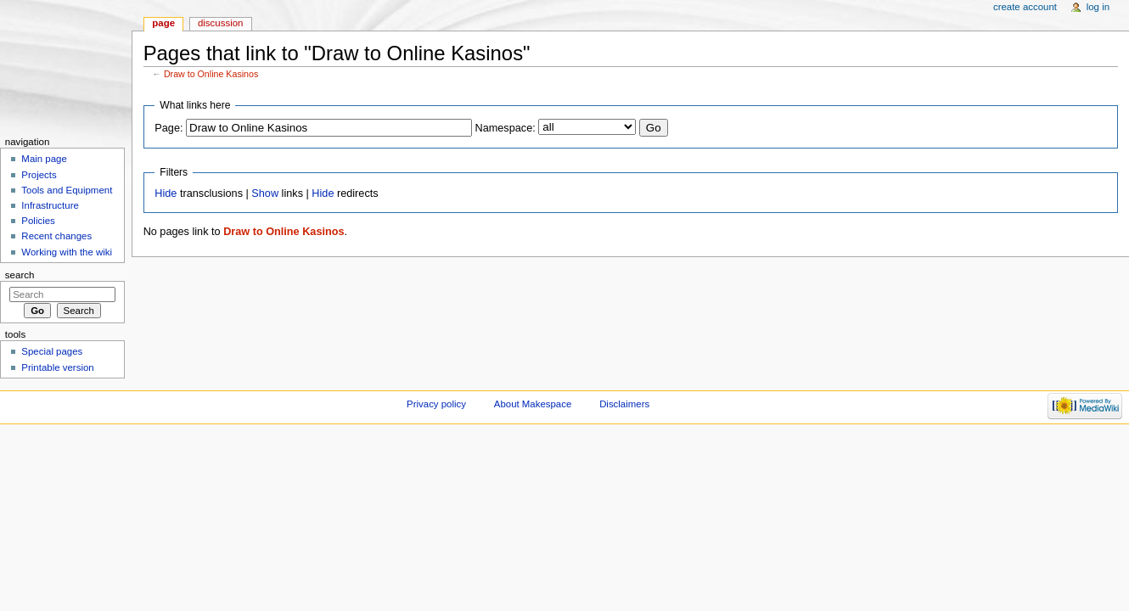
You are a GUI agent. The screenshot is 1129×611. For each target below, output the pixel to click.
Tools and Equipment (66, 190)
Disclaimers (624, 404)
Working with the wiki (66, 252)
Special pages (51, 351)
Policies (37, 221)
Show (264, 193)
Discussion (220, 23)
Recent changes (56, 236)
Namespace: (505, 128)
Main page (44, 159)
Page (163, 23)
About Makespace (532, 404)
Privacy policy (436, 404)
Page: (168, 128)
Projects (38, 175)
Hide (165, 193)
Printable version (57, 367)
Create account (1025, 7)
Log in (1098, 7)
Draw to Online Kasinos (211, 74)
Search (20, 275)
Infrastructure (49, 205)
